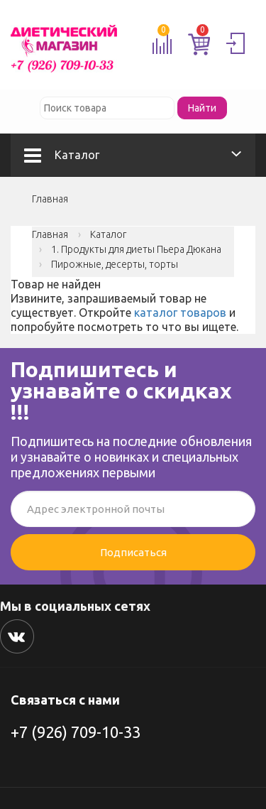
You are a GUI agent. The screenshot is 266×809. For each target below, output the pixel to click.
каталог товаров (180, 312)
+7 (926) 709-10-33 (75, 732)
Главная (50, 199)
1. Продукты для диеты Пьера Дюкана (136, 249)
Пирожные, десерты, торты (114, 264)
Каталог (61, 154)
